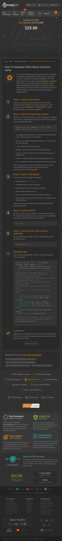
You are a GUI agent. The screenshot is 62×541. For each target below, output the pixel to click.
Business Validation (47, 503)
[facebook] (41, 520)
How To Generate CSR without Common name (21, 359)
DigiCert (28, 501)
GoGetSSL (29, 503)
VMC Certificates (46, 514)
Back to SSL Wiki (31, 344)
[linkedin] (49, 525)
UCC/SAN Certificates (48, 510)
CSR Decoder (31, 397)
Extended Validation (47, 505)
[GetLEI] (13, 459)
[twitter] (47, 520)
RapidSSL (29, 508)
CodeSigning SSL (46, 512)
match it (26, 442)
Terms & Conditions (12, 510)
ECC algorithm (32, 169)
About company (19, 384)
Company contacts (12, 512)
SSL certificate (8, 424)
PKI (40, 13)
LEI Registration (16, 480)
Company (10, 499)
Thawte (28, 512)
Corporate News (49, 379)
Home (6, 61)
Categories (45, 499)
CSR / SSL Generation (20, 61)
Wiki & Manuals (32, 379)
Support (46, 13)
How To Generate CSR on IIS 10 (42, 365)
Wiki (11, 61)
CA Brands (15, 13)
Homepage (9, 501)
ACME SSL (24, 12)
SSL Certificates (6, 13)
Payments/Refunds (42, 374)
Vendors (29, 499)
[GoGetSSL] (11, 5)
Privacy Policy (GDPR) (40, 384)
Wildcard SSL (45, 508)
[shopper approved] (52, 520)
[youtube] (44, 525)
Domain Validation (46, 501)
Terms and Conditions (31, 390)
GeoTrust (29, 505)
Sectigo (28, 510)
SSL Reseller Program (20, 374)
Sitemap (9, 514)
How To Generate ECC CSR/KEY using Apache (20, 362)
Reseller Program (31, 13)
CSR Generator (15, 397)
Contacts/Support (13, 379)
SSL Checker (48, 397)
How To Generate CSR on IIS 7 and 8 (17, 365)
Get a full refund (44, 443)
